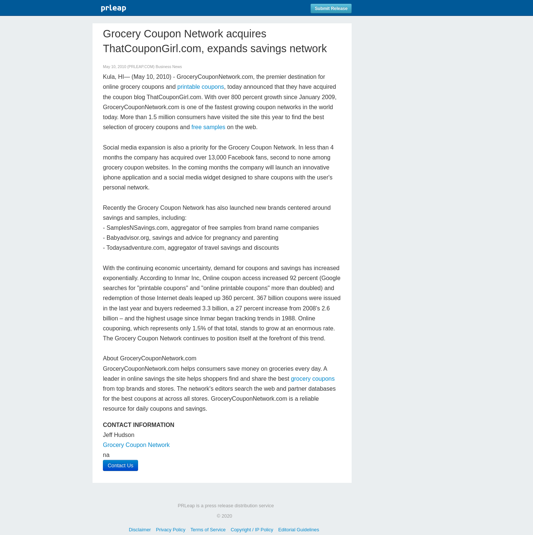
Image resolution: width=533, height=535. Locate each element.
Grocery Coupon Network (136, 445)
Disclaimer (140, 529)
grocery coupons (313, 379)
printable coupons (200, 87)
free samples (208, 127)
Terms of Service (207, 529)
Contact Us (120, 465)
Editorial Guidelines (298, 529)
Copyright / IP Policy (252, 529)
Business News (168, 67)
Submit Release (331, 8)
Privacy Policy (170, 529)
